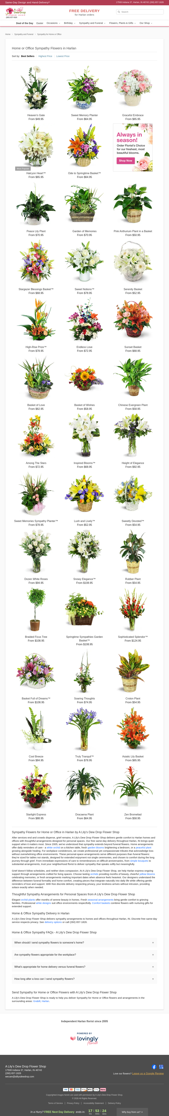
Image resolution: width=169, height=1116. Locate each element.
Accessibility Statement (93, 1103)
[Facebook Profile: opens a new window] (154, 1066)
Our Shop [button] (146, 23)
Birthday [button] (70, 23)
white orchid (53, 847)
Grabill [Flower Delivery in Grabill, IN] (36, 1001)
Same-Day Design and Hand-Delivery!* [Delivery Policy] (27, 2)
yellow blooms (147, 874)
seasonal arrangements (101, 899)
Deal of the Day (24, 23)
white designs (43, 903)
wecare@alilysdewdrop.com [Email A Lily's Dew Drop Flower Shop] (19, 1076)
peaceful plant (143, 847)
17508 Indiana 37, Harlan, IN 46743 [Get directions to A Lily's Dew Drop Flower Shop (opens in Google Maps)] (23, 1070)
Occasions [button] (54, 23)
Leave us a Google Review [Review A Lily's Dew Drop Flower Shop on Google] (148, 1073)
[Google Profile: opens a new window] (161, 1066)
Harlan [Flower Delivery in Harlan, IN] (45, 1001)
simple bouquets (139, 860)
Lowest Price (62, 56)
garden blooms (96, 847)
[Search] (140, 11)
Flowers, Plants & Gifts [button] (122, 23)
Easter (39, 23)
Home (7, 34)
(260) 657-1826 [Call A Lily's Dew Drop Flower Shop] (13, 1073)
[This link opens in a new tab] (84, 1038)
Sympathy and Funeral (23, 34)
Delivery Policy (114, 1103)
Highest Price (45, 56)
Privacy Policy (73, 1103)
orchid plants (28, 899)
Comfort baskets (101, 903)
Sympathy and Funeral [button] (92, 23)
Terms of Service (55, 1103)
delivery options (53, 922)
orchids (94, 874)
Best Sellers (27, 56)
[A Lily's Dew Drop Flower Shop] (29, 12)
